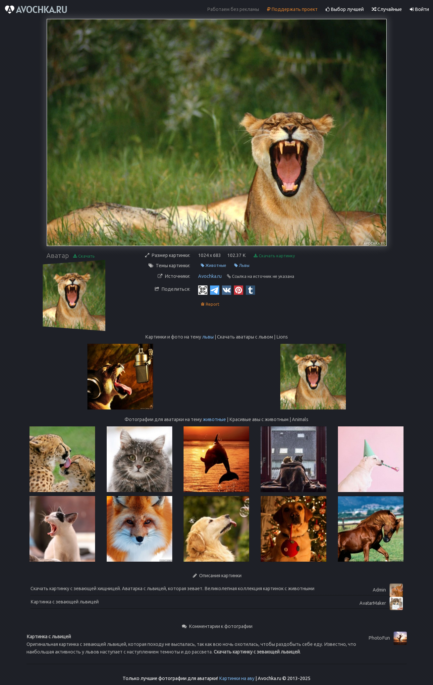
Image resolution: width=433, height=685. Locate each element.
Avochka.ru (210, 276)
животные (214, 419)
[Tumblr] (250, 289)
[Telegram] (214, 289)
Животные (213, 265)
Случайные (387, 9)
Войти (419, 9)
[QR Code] (202, 289)
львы (208, 337)
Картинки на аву (236, 678)
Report (210, 304)
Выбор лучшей (345, 9)
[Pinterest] (238, 289)
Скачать (84, 256)
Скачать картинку (274, 255)
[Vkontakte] (226, 289)
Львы (241, 265)
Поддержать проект (292, 9)
